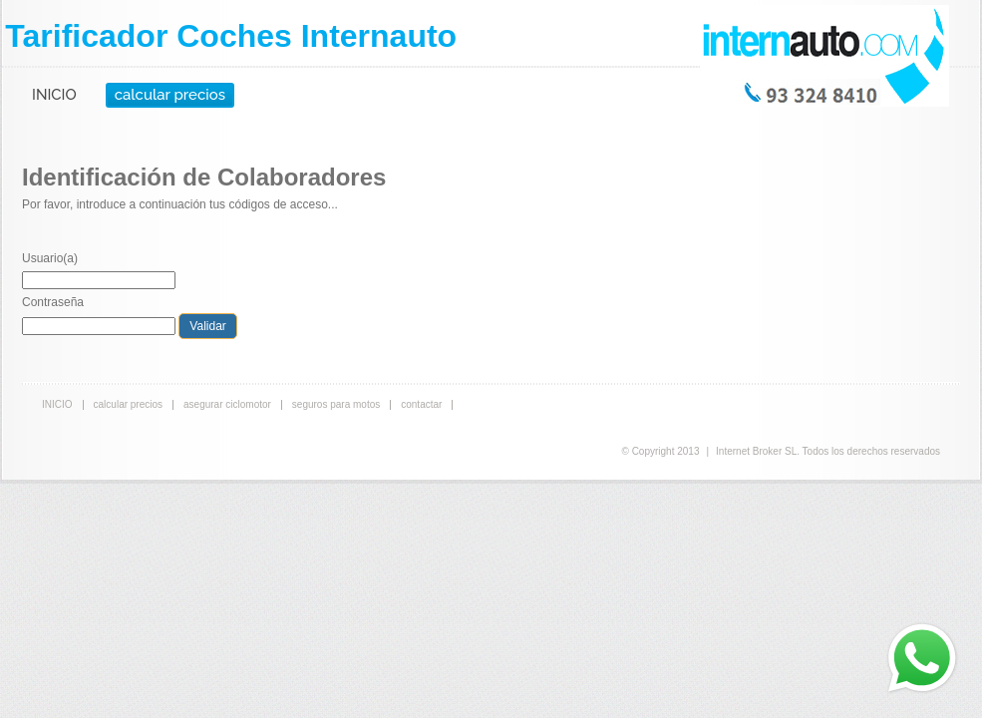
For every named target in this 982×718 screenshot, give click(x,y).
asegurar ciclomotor (227, 404)
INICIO (54, 95)
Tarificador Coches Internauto (231, 36)
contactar (421, 404)
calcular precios (170, 95)
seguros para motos (336, 404)
